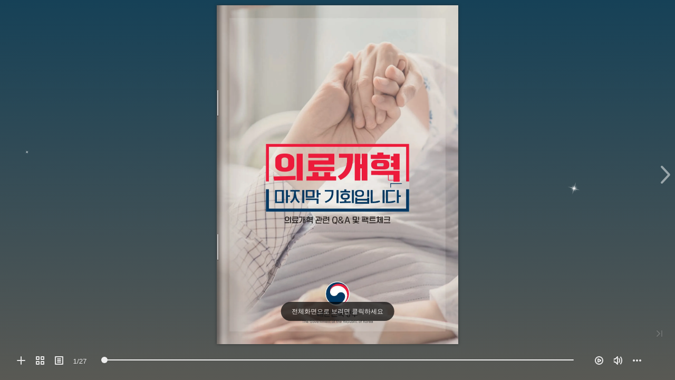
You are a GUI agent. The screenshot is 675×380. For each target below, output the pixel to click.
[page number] (80, 361)
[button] (21, 360)
